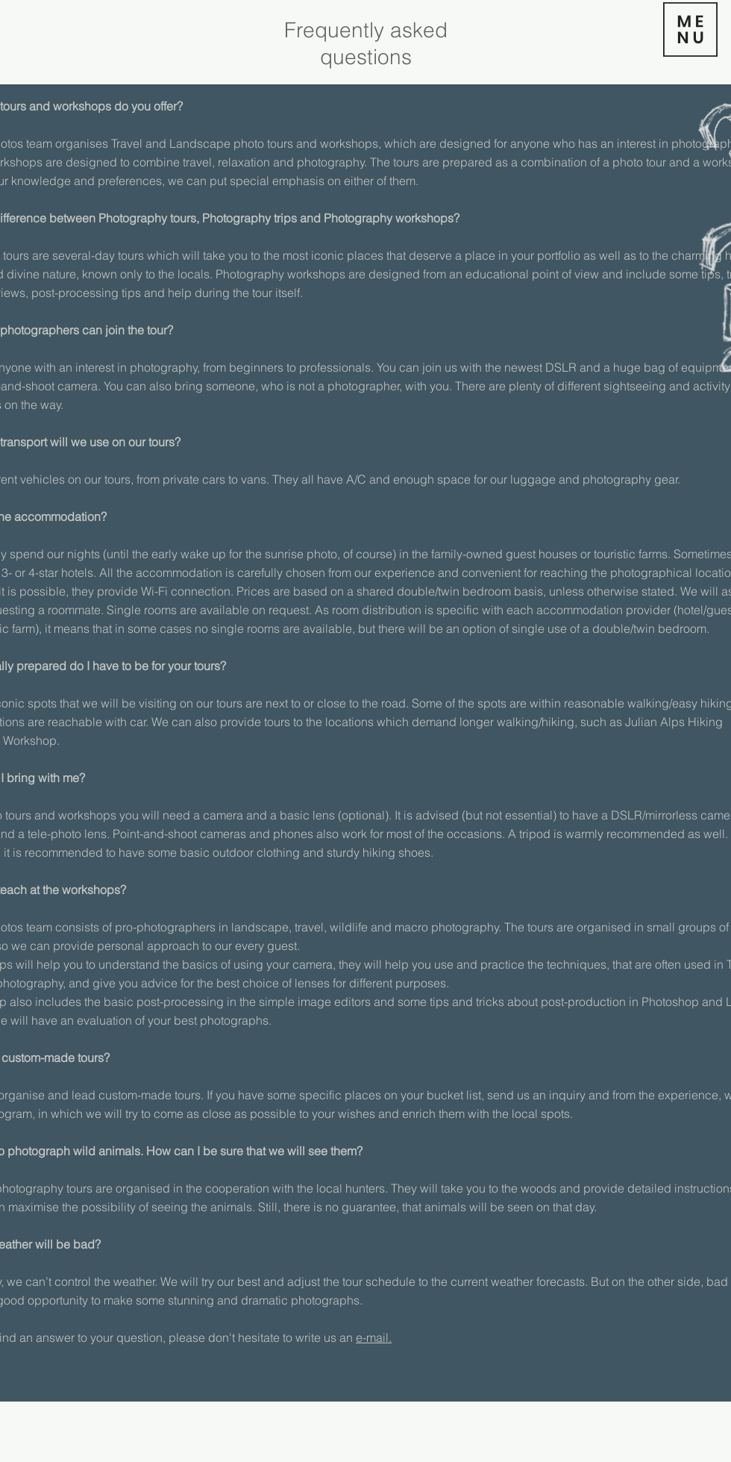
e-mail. (374, 1337)
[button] (690, 29)
